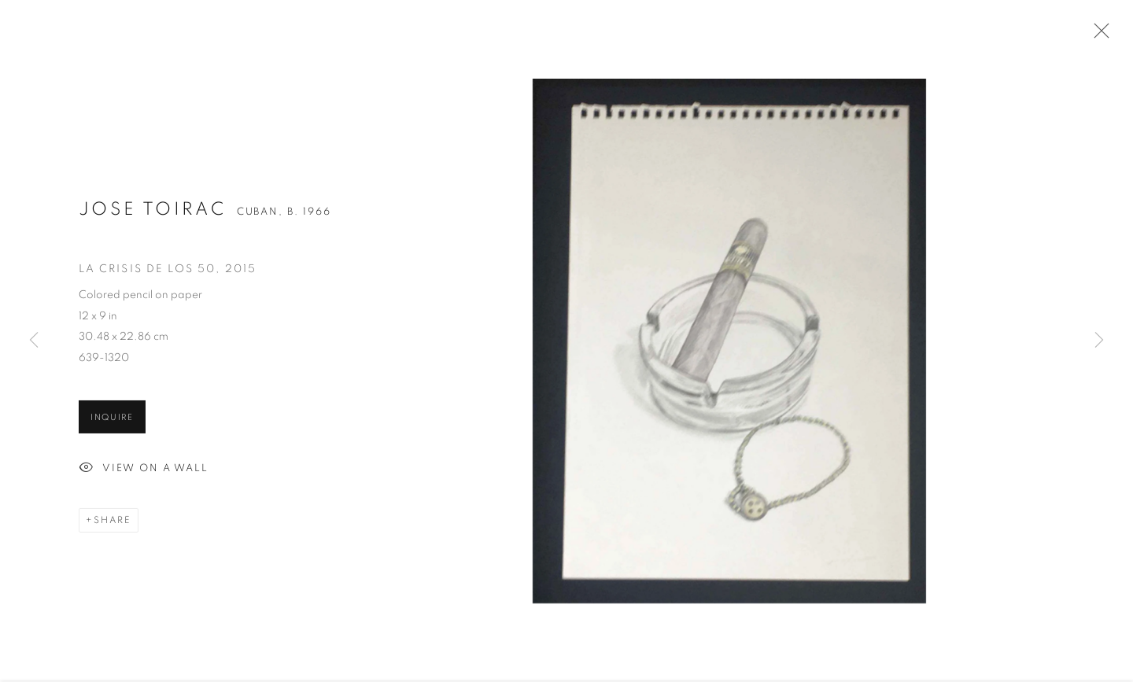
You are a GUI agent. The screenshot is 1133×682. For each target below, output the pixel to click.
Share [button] (112, 522)
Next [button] (1099, 341)
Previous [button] (34, 341)
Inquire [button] (112, 419)
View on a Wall (144, 470)
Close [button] (1097, 35)
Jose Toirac (152, 211)
